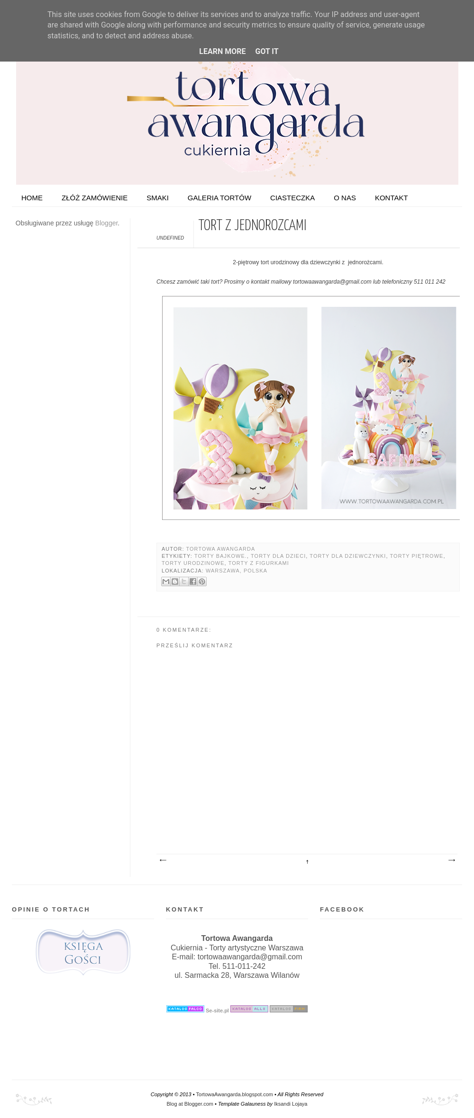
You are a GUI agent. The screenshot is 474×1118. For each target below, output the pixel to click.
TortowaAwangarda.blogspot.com (234, 1094)
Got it (266, 51)
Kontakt (391, 198)
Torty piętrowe (417, 556)
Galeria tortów (219, 198)
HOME (32, 198)
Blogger (106, 223)
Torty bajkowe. (220, 556)
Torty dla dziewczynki (348, 556)
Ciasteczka (292, 198)
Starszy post (451, 860)
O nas (345, 198)
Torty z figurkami (258, 563)
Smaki (157, 198)
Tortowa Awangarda (220, 549)
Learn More (222, 51)
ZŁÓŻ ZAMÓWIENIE (95, 198)
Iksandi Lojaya (290, 1104)
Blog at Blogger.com (190, 1104)
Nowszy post (162, 860)
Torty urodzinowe (193, 563)
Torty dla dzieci (278, 556)
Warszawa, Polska (236, 570)
